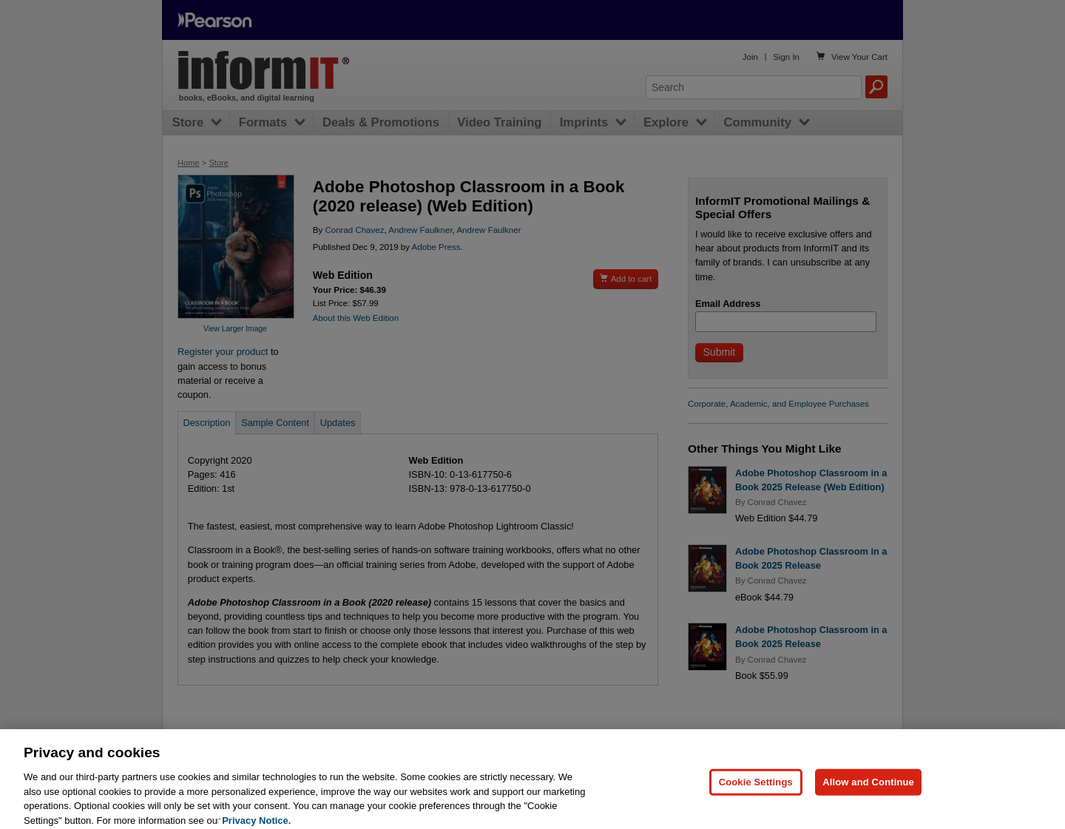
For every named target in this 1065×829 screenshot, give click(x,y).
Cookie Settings (756, 790)
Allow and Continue (868, 790)
